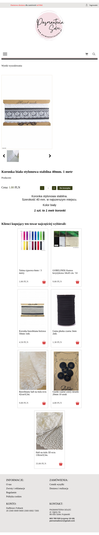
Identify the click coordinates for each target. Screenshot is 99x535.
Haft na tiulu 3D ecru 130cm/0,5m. (45, 453)
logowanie (93, 5)
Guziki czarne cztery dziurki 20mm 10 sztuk (66, 393)
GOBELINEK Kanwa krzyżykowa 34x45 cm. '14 (65, 271)
